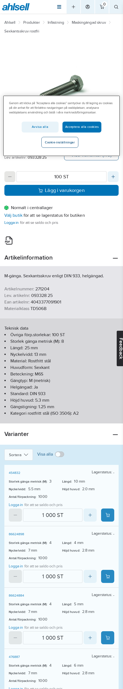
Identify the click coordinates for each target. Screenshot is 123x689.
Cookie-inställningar (60, 142)
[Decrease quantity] (9, 176)
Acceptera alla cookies (82, 126)
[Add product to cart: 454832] (107, 515)
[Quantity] (61, 176)
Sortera (18, 455)
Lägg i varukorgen (61, 190)
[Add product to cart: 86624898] (107, 576)
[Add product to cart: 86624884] (107, 637)
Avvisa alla (40, 126)
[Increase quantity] (113, 176)
